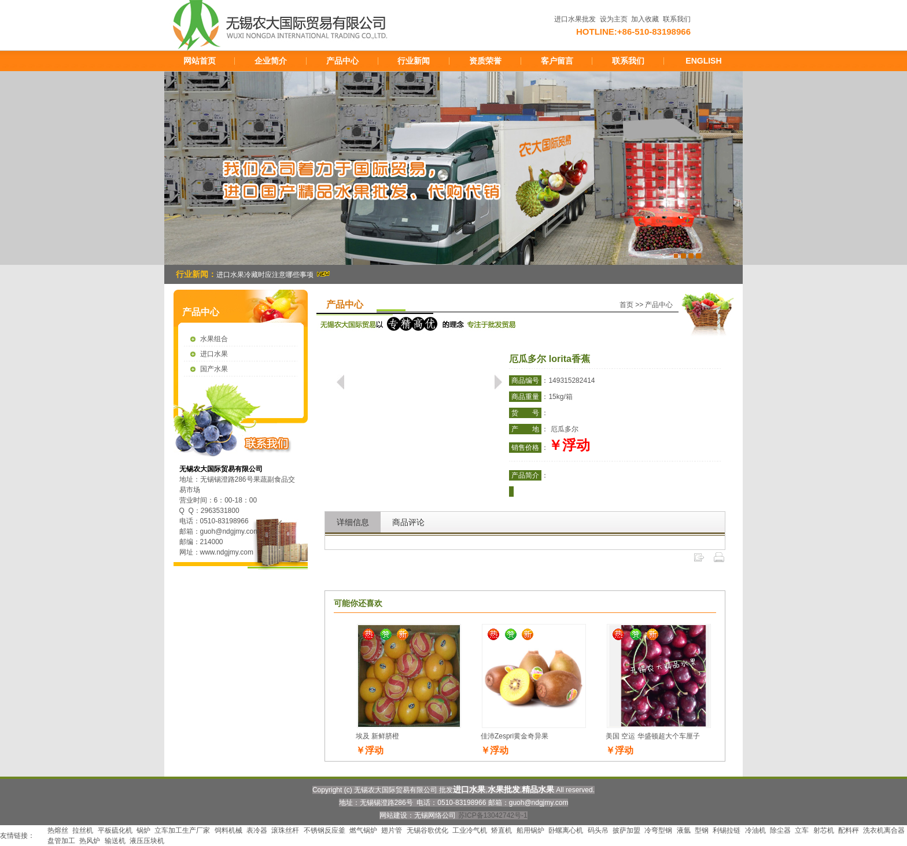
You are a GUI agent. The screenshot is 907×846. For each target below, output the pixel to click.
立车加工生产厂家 (182, 830)
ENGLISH (703, 60)
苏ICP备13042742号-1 (493, 815)
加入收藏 (645, 19)
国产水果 (214, 369)
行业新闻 (413, 60)
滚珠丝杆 (285, 830)
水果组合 (214, 339)
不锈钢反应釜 (324, 830)
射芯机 (823, 830)
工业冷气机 (469, 830)
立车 (802, 830)
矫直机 (501, 830)
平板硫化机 (115, 830)
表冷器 (256, 830)
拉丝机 (82, 830)
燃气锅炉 (363, 830)
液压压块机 (147, 841)
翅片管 (391, 830)
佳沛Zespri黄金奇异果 (514, 736)
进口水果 (214, 354)
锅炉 (143, 830)
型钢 (702, 830)
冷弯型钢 (658, 830)
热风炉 (89, 841)
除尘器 (780, 830)
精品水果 (538, 789)
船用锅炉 (530, 830)
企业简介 (271, 60)
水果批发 (504, 789)
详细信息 (353, 522)
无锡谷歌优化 (427, 830)
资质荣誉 (485, 60)
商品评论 (408, 522)
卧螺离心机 (565, 830)
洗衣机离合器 (884, 830)
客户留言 (557, 60)
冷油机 (755, 830)
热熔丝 (57, 830)
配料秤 (848, 830)
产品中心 (342, 60)
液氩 (684, 830)
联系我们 (677, 19)
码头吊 (598, 830)
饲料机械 (228, 830)
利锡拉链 (726, 830)
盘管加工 (61, 841)
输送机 (115, 841)
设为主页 (614, 19)
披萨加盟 (626, 830)
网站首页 (199, 60)
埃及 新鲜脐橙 (377, 736)
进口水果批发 (575, 19)
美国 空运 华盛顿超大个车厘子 (653, 736)
